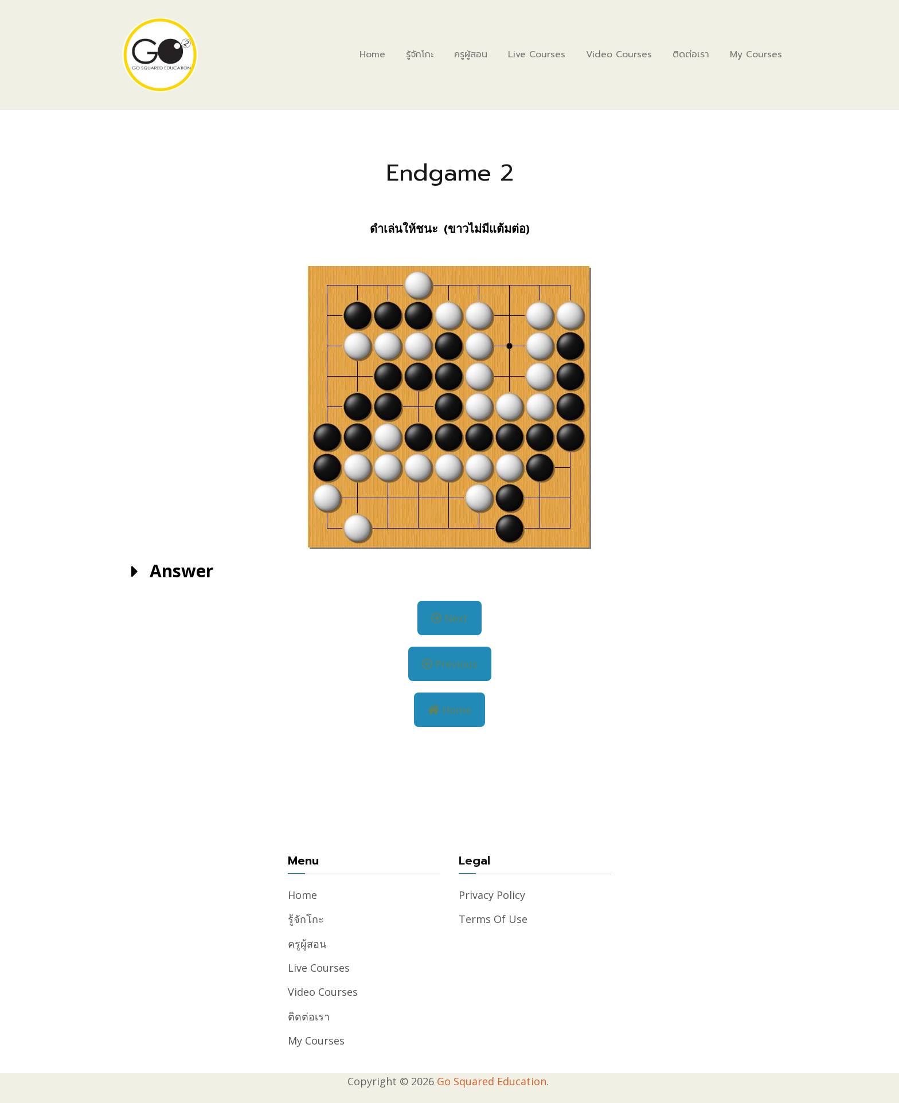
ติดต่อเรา (691, 54)
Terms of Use (493, 919)
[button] (449, 571)
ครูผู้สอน (470, 54)
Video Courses (619, 54)
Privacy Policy (492, 895)
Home (372, 54)
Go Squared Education (491, 1081)
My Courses (756, 54)
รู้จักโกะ (419, 54)
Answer (181, 570)
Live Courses (536, 54)
